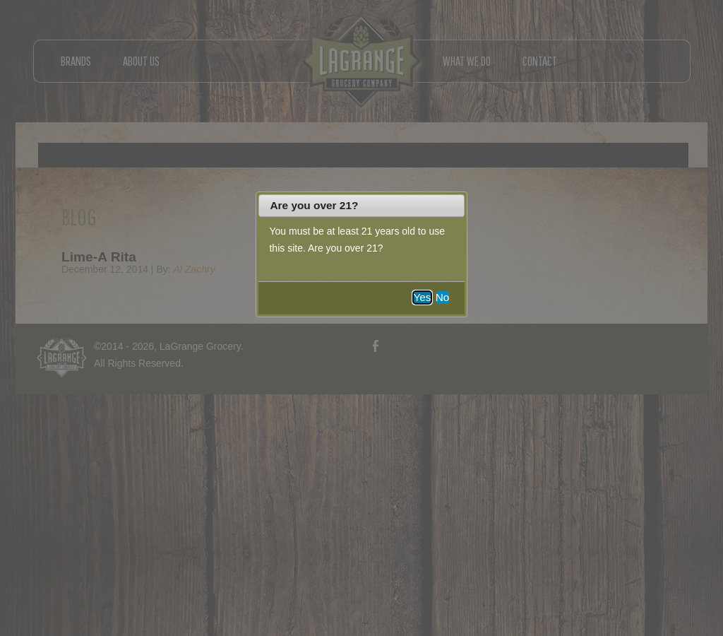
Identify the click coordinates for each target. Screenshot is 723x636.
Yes (422, 297)
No (443, 297)
